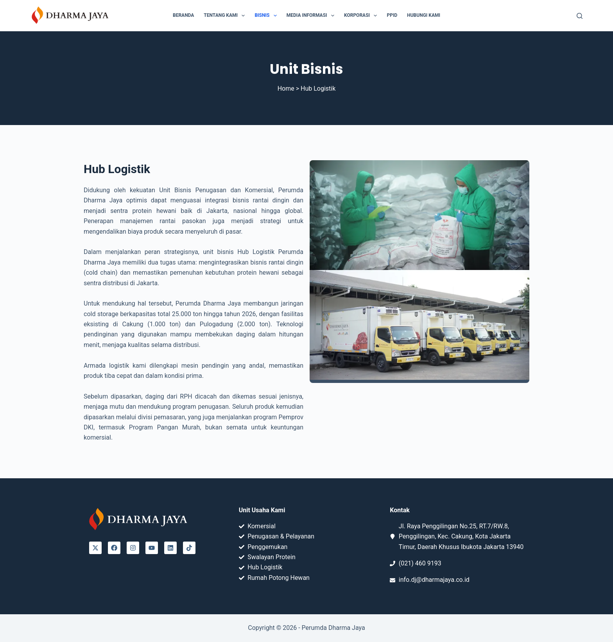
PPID (392, 15)
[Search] (580, 16)
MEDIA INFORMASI (312, 15)
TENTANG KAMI (226, 15)
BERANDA (183, 15)
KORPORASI (362, 15)
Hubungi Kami (423, 15)
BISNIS (267, 15)
